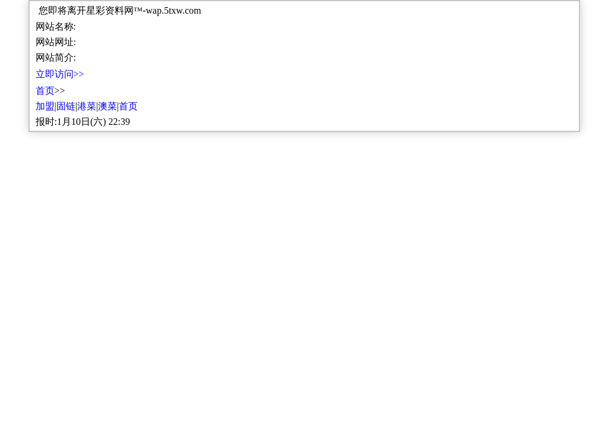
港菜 (86, 106)
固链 (65, 106)
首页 (45, 91)
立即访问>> (60, 74)
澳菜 (107, 106)
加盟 (45, 106)
